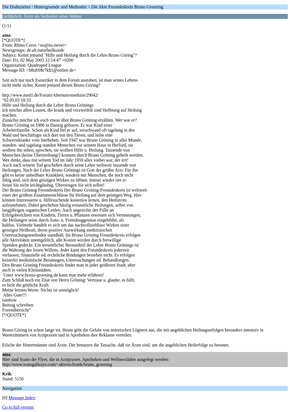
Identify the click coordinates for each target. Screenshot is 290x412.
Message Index (22, 397)
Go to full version (18, 407)
